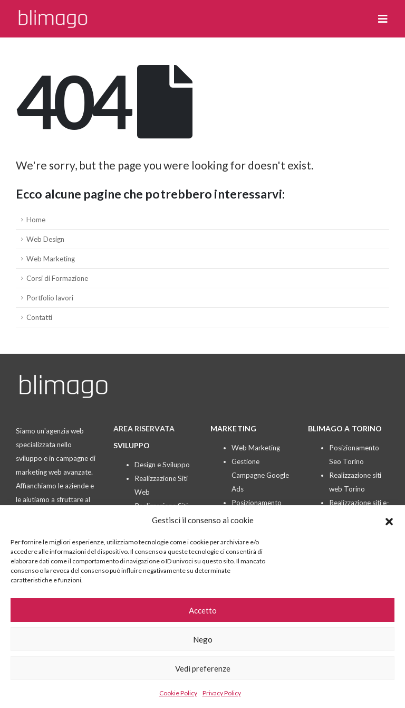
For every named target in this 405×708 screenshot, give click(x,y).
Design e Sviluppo (162, 464)
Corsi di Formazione (57, 278)
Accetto (203, 610)
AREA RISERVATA (144, 428)
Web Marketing (50, 258)
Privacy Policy (221, 693)
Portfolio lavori (49, 298)
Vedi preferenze (202, 668)
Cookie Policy (178, 693)
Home (35, 219)
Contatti (39, 317)
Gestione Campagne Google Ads (260, 475)
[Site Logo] (53, 19)
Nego (203, 639)
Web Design (45, 239)
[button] (389, 520)
